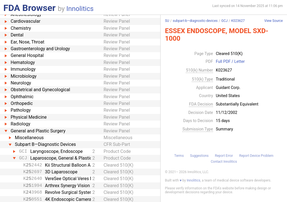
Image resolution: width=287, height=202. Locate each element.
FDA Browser (29, 8)
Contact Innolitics (224, 162)
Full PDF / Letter (230, 61)
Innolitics (80, 9)
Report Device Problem (256, 156)
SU (167, 21)
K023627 (238, 21)
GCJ (224, 21)
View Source (273, 21)
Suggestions (199, 156)
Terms (179, 156)
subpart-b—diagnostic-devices (195, 21)
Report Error (224, 156)
